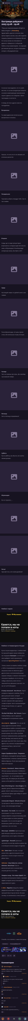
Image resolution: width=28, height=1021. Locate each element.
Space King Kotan (14, 661)
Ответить (24, 973)
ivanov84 (6, 1007)
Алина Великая (8, 987)
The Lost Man (7, 998)
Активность (5, 943)
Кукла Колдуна (8, 966)
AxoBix (3, 969)
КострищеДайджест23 (15, 943)
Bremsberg (15, 30)
